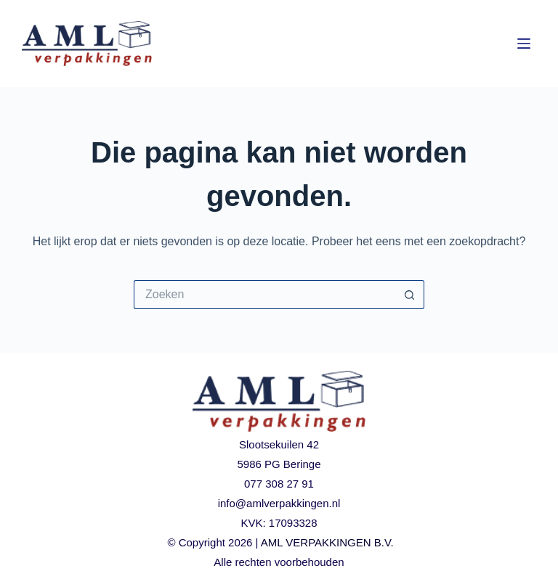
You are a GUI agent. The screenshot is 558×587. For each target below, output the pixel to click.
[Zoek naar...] (264, 294)
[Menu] (523, 43)
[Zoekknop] (409, 294)
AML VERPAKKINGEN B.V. (327, 542)
